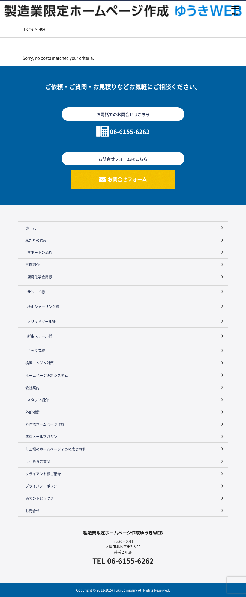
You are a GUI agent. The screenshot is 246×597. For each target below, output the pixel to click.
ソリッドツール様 (41, 321)
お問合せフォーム (127, 179)
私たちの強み (36, 240)
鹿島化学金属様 (39, 276)
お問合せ (32, 510)
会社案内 (32, 387)
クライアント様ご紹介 (43, 473)
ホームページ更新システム (46, 375)
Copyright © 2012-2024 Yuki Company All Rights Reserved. (123, 590)
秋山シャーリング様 (43, 306)
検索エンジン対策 (39, 362)
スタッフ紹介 (38, 399)
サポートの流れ (39, 252)
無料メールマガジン (41, 436)
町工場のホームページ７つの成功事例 (55, 449)
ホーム (30, 227)
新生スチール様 (39, 335)
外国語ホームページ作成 (44, 424)
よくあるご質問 (37, 461)
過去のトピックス (39, 498)
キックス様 (36, 350)
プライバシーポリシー (43, 485)
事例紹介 (32, 264)
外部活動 (32, 411)
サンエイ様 (36, 291)
